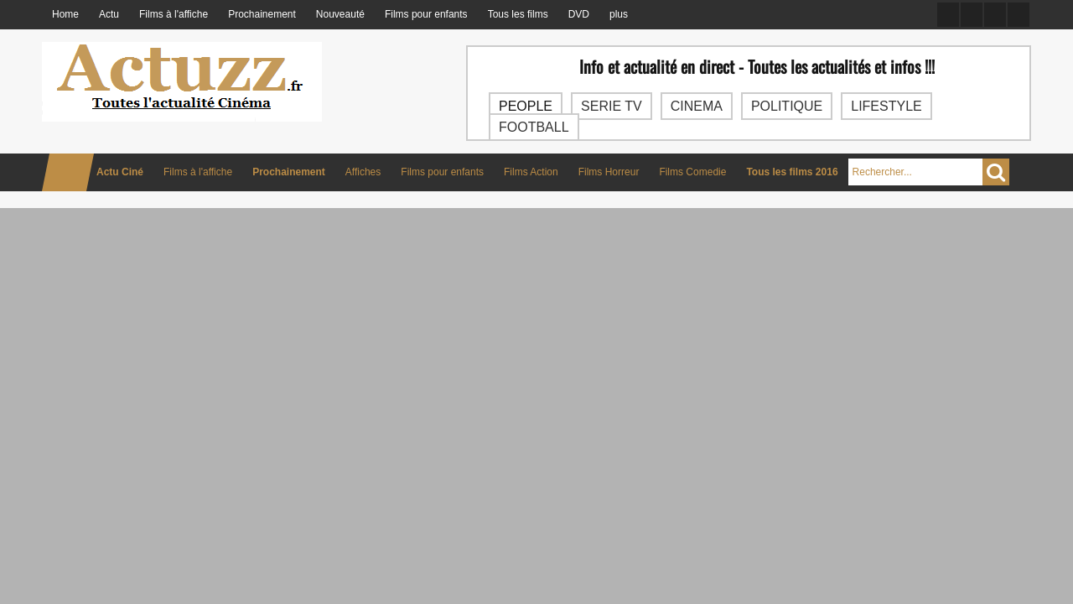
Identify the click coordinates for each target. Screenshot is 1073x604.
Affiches (363, 172)
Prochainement (262, 14)
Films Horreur (609, 172)
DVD (578, 14)
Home (65, 14)
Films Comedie (692, 172)
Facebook (948, 15)
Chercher (995, 172)
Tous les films (518, 14)
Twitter (971, 15)
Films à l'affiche (173, 14)
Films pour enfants (426, 14)
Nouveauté (340, 14)
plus (618, 14)
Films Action (531, 172)
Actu (109, 14)
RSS (1018, 15)
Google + (995, 15)
